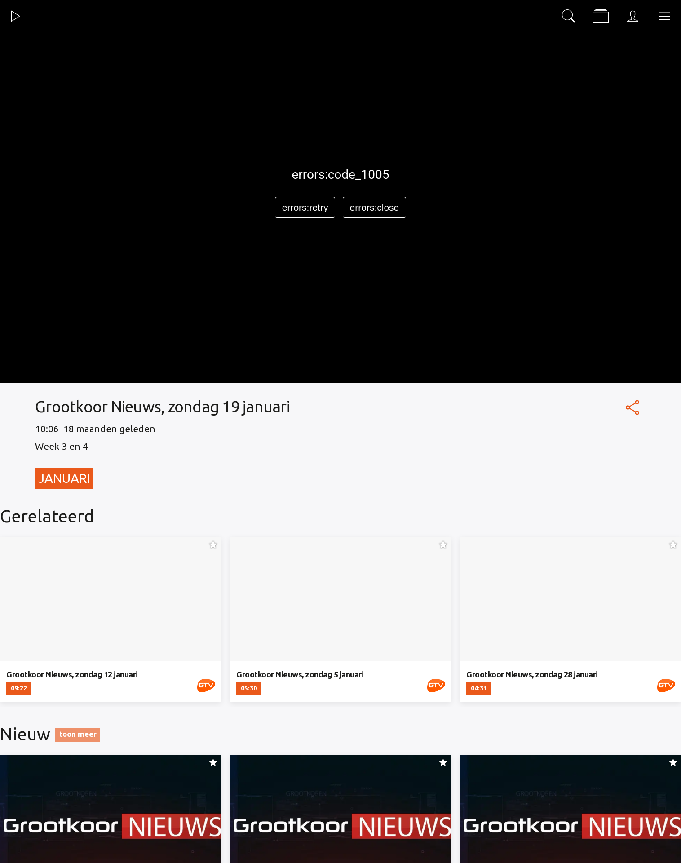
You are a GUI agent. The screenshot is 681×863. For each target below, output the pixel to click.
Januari (64, 478)
